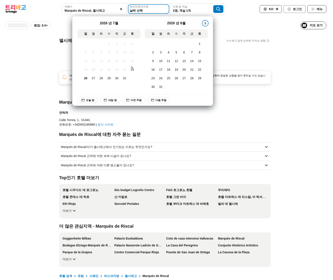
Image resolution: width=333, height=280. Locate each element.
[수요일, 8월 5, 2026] (176, 52)
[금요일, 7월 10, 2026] (124, 52)
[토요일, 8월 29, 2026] (200, 78)
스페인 (93, 276)
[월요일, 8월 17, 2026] (161, 70)
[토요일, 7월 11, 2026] (132, 52)
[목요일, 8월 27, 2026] (184, 78)
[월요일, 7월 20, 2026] (93, 70)
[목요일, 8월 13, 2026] (184, 61)
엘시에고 (131, 276)
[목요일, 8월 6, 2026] (184, 52)
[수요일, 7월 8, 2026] (109, 52)
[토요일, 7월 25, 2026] (132, 70)
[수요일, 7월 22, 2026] (109, 70)
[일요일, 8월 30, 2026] (153, 87)
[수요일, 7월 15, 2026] (109, 61)
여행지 (68, 6)
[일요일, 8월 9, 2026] (153, 61)
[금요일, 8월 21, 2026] (192, 70)
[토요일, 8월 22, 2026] (200, 70)
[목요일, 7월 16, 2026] (117, 61)
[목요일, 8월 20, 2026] (184, 70)
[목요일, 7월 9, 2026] (117, 52)
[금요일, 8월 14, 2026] (192, 61)
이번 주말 (134, 100)
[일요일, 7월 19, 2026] (86, 70)
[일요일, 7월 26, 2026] (86, 78)
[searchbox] (94, 10)
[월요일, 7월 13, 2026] (93, 61)
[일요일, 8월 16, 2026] (153, 70)
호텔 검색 (65, 276)
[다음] (205, 23)
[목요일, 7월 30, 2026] (117, 78)
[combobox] (94, 9)
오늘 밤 (87, 100)
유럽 (81, 276)
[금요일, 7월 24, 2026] (124, 70)
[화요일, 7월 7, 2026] (101, 52)
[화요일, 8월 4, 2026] (168, 52)
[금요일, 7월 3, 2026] (124, 44)
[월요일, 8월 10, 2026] (161, 61)
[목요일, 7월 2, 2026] (117, 44)
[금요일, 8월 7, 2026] (192, 52)
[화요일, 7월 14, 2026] (101, 61)
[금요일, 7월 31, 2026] (124, 78)
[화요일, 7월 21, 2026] (101, 70)
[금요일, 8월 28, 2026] (192, 78)
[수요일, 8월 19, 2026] (176, 70)
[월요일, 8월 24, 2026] (161, 78)
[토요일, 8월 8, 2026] (200, 52)
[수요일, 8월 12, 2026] (176, 61)
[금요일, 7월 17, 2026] (124, 61)
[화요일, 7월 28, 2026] (101, 78)
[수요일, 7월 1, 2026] (109, 44)
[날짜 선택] (148, 9)
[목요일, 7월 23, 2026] (117, 70)
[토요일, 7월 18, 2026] (132, 61)
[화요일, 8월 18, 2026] (168, 70)
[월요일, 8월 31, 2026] (161, 87)
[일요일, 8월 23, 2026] (153, 78)
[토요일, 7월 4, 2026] (132, 44)
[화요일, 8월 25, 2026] (168, 78)
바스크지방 (111, 276)
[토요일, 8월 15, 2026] (200, 61)
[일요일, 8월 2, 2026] (153, 52)
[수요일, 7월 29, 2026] (109, 78)
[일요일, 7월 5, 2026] (86, 52)
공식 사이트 (106, 124)
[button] (94, 9)
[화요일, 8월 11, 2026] (168, 61)
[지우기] (121, 9)
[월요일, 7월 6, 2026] (93, 52)
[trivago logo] (15, 9)
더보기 (70, 210)
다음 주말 (159, 100)
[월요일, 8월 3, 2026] (161, 52)
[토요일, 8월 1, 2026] (200, 44)
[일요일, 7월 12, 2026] (86, 61)
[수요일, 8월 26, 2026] (176, 78)
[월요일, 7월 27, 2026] (93, 78)
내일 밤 (110, 100)
